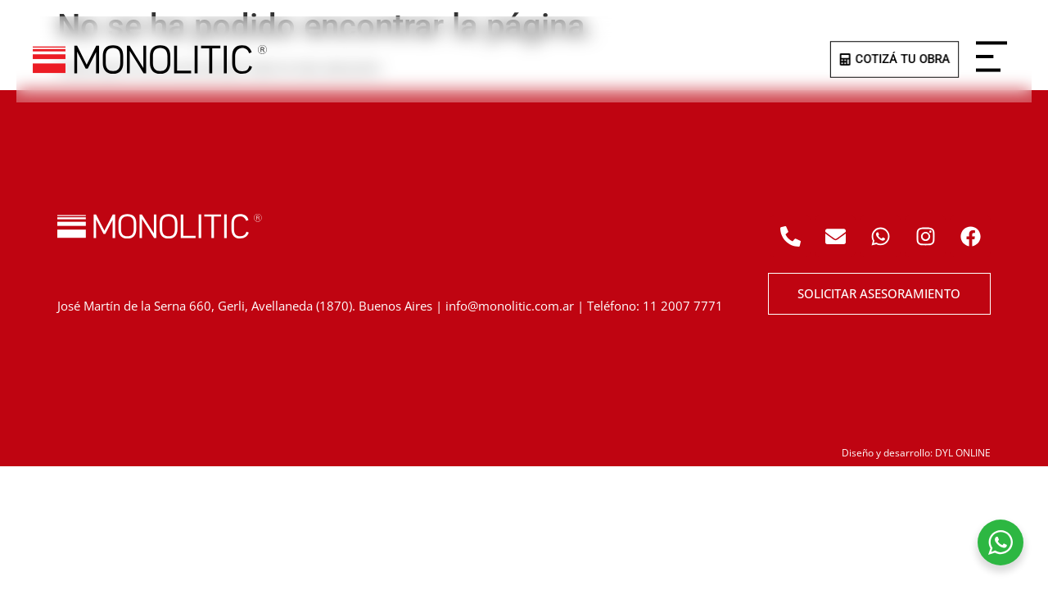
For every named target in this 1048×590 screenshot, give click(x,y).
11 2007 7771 (683, 305)
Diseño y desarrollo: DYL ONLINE (916, 453)
